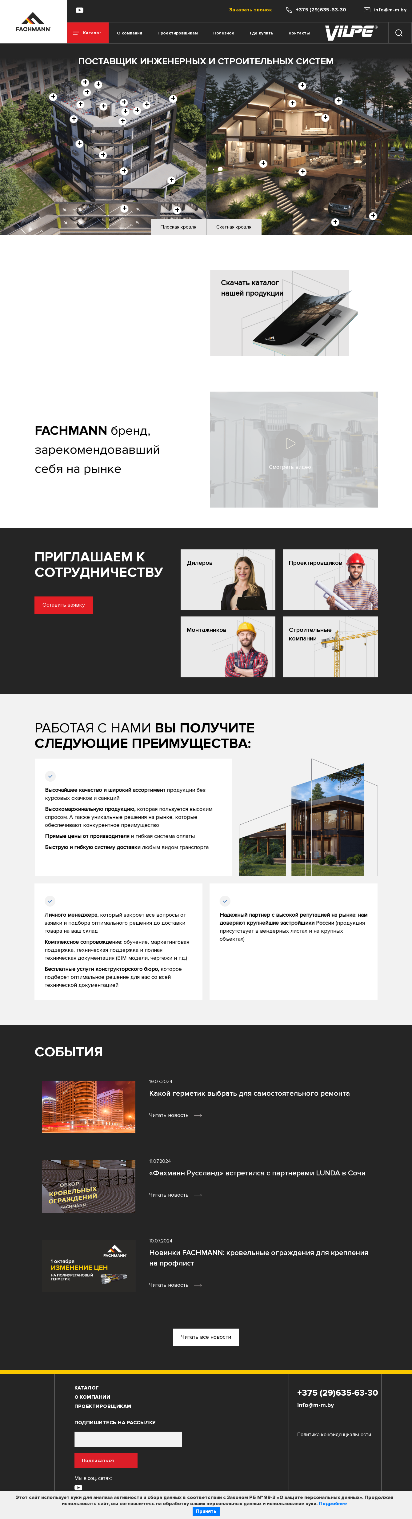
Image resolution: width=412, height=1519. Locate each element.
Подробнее (333, 1504)
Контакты (299, 33)
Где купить (261, 33)
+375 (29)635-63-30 (337, 1393)
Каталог (86, 1388)
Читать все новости (206, 1337)
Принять (206, 1511)
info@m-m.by (315, 1405)
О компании (129, 33)
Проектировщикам (178, 33)
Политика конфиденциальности (334, 1434)
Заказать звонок (250, 10)
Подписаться (98, 1460)
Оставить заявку (33, 605)
